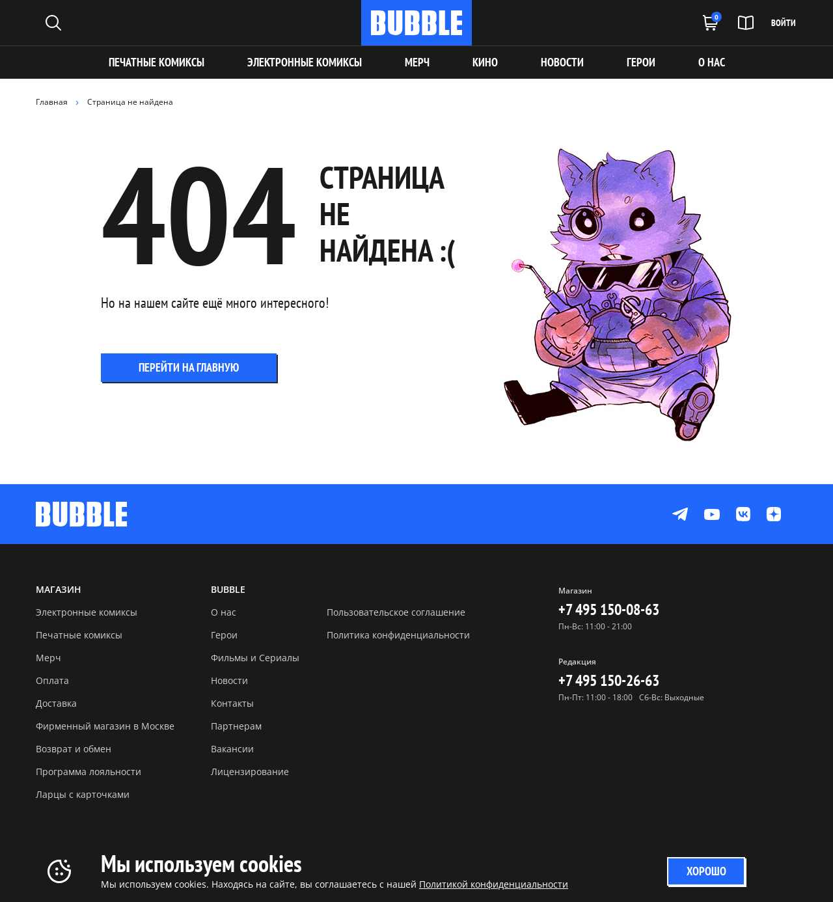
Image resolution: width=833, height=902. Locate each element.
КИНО (485, 62)
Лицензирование (250, 771)
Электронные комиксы (304, 62)
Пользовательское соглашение (396, 612)
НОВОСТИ (562, 62)
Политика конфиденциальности (398, 635)
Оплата (52, 680)
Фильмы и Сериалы (255, 657)
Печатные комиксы (156, 62)
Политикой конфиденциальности (493, 884)
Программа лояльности (88, 771)
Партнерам (236, 726)
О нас (223, 612)
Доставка (56, 703)
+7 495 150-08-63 (608, 609)
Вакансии (232, 749)
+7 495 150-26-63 (608, 680)
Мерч (48, 657)
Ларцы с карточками (83, 794)
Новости (229, 680)
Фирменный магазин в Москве (105, 726)
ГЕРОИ (641, 62)
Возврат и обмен (73, 749)
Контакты (232, 703)
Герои (224, 635)
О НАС (711, 62)
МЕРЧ (417, 62)
